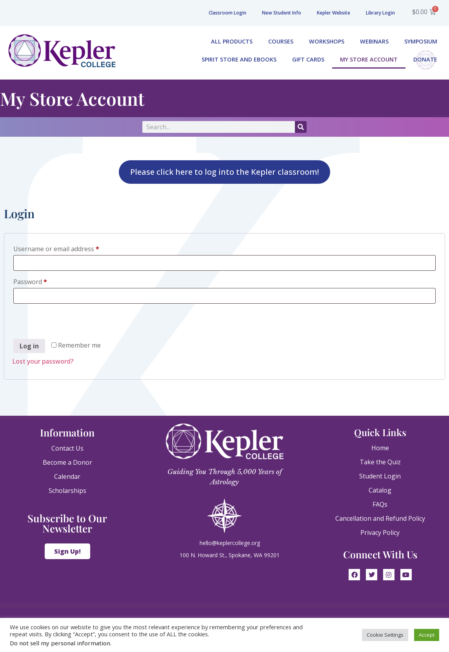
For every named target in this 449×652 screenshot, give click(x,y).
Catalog (380, 490)
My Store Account (369, 59)
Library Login (380, 12)
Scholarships (67, 490)
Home (380, 448)
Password (43, 280)
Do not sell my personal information (60, 643)
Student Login (380, 476)
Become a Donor (67, 462)
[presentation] (71, 322)
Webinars (374, 41)
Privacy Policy (380, 532)
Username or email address (69, 248)
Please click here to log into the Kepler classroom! (224, 172)
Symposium (420, 41)
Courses (280, 41)
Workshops (326, 41)
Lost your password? (42, 361)
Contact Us (67, 448)
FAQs (380, 504)
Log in (29, 346)
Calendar (67, 476)
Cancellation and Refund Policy (380, 518)
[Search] (301, 127)
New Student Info (281, 12)
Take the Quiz (380, 462)
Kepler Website (333, 12)
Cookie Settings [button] (385, 634)
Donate (425, 59)
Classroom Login (227, 12)
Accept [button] (426, 634)
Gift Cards (308, 59)
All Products (232, 41)
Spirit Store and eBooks (239, 59)
